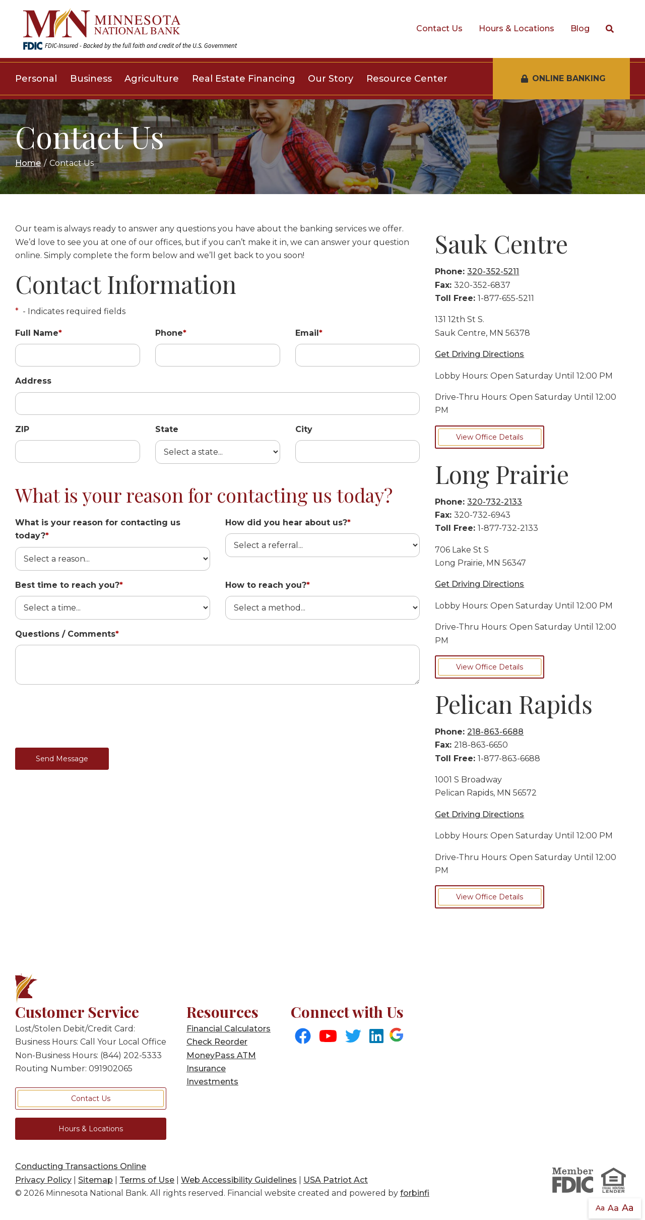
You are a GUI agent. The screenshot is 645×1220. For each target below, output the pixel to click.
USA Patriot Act (335, 1180)
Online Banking (563, 78)
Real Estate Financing (243, 78)
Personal (36, 78)
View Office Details (489, 437)
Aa (600, 1207)
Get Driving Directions (479, 354)
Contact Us (439, 28)
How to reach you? (267, 585)
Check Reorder (216, 1042)
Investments (212, 1081)
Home (28, 163)
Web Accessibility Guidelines (239, 1180)
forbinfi (414, 1193)
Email (308, 333)
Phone (170, 333)
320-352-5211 (493, 271)
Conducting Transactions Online (80, 1166)
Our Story (330, 78)
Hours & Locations (516, 28)
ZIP (22, 429)
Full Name (38, 333)
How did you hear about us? (288, 522)
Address (33, 381)
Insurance (206, 1068)
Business (91, 78)
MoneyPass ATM (221, 1055)
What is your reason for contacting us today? (97, 529)
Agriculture (151, 78)
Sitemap (95, 1180)
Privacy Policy (43, 1180)
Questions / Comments (67, 634)
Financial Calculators (228, 1028)
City (303, 429)
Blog (580, 28)
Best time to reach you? (69, 585)
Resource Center (406, 78)
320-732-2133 (494, 502)
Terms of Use (146, 1180)
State (166, 429)
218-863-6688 (495, 732)
